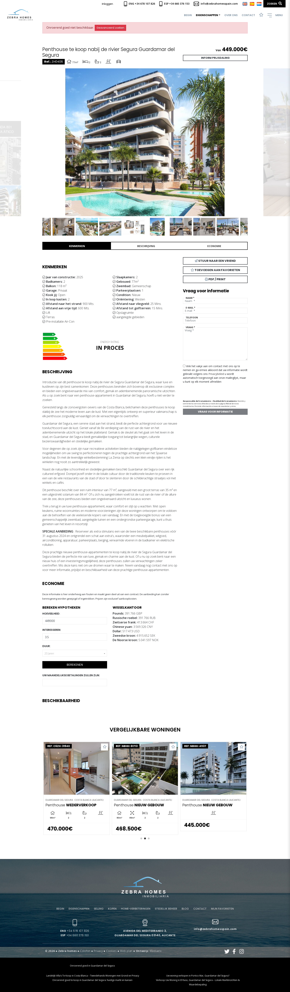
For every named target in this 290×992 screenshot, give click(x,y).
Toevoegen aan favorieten (215, 270)
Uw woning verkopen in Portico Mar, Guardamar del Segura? (197, 975)
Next (285, 142)
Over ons (231, 15)
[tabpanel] (76, 788)
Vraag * (190, 327)
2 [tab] (145, 838)
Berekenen (75, 665)
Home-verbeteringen (135, 909)
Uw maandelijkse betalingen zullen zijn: (71, 675)
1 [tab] (141, 838)
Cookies (111, 951)
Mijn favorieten (222, 909)
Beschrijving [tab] (146, 246)
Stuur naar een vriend (215, 261)
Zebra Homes (20, 15)
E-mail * (190, 307)
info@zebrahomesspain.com (216, 3)
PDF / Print (215, 279)
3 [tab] (149, 838)
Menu (275, 15)
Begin (188, 15)
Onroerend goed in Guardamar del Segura (92, 965)
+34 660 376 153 (75, 935)
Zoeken (274, 4)
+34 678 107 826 (74, 931)
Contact (248, 15)
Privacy (98, 951)
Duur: (46, 646)
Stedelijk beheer (166, 909)
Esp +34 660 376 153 (174, 3)
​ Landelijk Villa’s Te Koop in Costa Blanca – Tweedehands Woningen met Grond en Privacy (92, 975)
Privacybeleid (216, 374)
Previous (4, 142)
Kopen (112, 909)
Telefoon (192, 317)
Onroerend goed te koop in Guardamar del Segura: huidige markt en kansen (92, 980)
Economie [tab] (214, 246)
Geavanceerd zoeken (110, 28)
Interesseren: (51, 630)
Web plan (126, 951)
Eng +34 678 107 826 (139, 3)
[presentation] (202, 390)
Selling (99, 909)
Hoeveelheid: (51, 613)
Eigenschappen (79, 909)
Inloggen (107, 4)
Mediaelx (156, 951)
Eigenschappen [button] (207, 15)
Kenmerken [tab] (77, 246)
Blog (185, 909)
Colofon (85, 951)
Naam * (190, 298)
